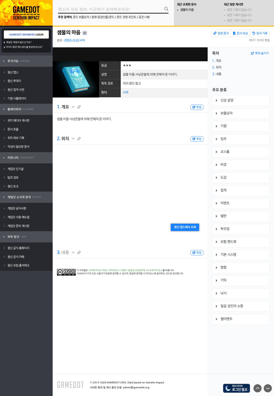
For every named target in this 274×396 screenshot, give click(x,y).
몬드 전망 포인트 (126, 17)
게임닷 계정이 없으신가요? (19, 42)
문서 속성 (240, 33)
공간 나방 (144, 17)
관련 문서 (221, 33)
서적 (125, 92)
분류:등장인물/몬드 (103, 17)
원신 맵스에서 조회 (185, 227)
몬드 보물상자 (81, 17)
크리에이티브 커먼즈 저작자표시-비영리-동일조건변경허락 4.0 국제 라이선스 (125, 270)
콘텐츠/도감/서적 (74, 40)
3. (59, 252)
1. (59, 107)
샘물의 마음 (187, 10)
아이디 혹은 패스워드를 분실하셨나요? (24, 47)
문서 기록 (259, 33)
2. (59, 138)
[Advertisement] (130, 54)
